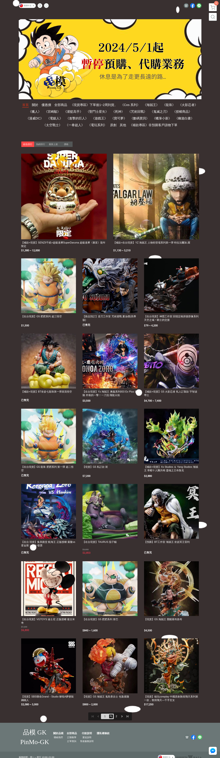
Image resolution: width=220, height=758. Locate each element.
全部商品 (72, 733)
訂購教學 (71, 737)
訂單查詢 (71, 741)
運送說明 (86, 737)
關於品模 (58, 733)
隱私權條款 (103, 733)
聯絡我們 (58, 737)
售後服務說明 (87, 741)
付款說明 (87, 733)
